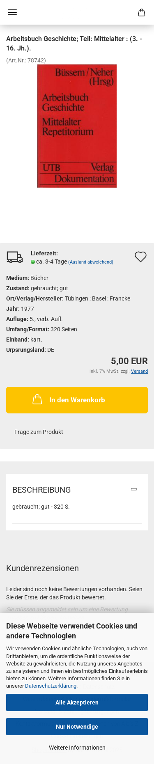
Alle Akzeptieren (77, 702)
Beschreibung (41, 490)
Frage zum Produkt (38, 432)
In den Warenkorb (68, 399)
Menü (12, 12)
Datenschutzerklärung (50, 686)
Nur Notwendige (77, 726)
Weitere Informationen (77, 747)
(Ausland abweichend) (90, 262)
